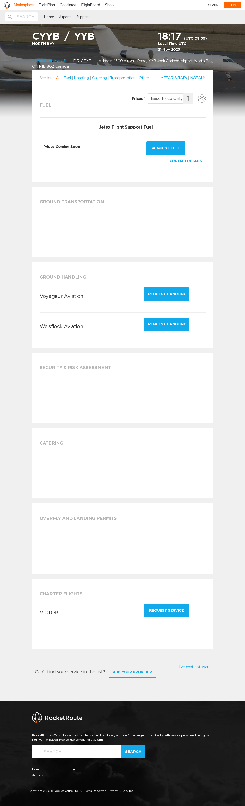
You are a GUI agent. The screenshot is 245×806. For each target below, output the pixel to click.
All (58, 78)
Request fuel (166, 148)
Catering (99, 78)
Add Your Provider (132, 672)
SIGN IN (213, 5)
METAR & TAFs (173, 78)
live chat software (194, 667)
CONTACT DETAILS (186, 161)
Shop (109, 5)
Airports (65, 17)
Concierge (68, 5)
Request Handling (167, 294)
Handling (81, 78)
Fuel (67, 78)
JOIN (233, 5)
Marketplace (24, 5)
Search (133, 751)
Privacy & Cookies (120, 791)
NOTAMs (198, 78)
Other (144, 78)
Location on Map (49, 61)
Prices (138, 98)
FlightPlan (46, 5)
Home (49, 17)
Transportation (122, 78)
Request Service (166, 610)
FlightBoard (90, 5)
